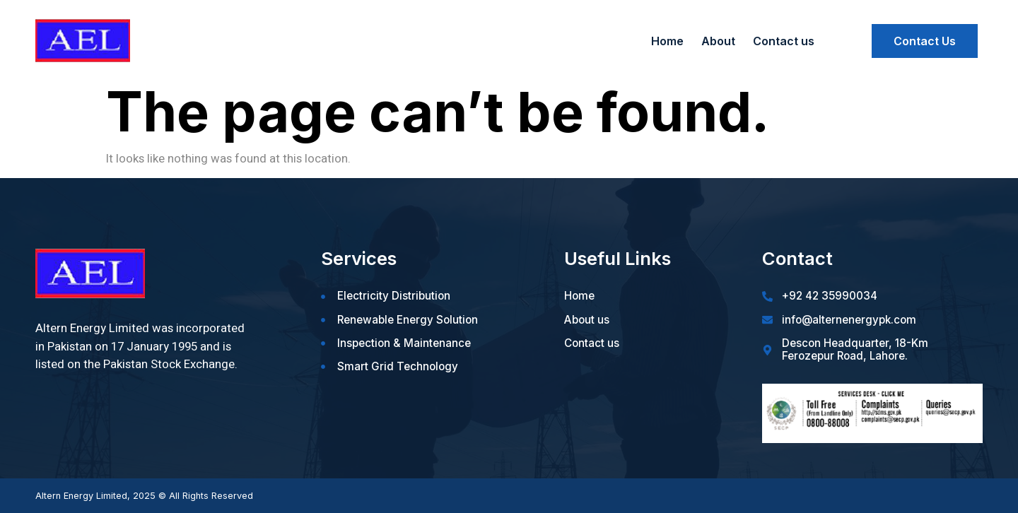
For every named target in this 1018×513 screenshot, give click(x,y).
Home (667, 41)
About (718, 41)
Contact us (783, 41)
